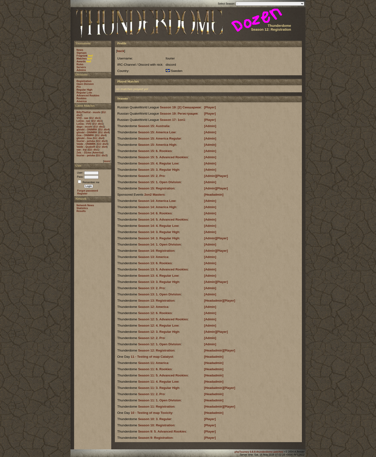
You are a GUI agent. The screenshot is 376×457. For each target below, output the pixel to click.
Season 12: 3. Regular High (158, 332)
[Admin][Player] (216, 176)
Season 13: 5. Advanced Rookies (163, 269)
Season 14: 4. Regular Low (158, 226)
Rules (79, 64)
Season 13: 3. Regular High (158, 282)
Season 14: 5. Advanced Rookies (163, 219)
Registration (83, 81)
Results (81, 211)
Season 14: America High (157, 207)
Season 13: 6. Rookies (155, 263)
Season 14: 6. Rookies (155, 213)
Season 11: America (153, 363)
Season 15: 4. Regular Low (158, 163)
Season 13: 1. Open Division (159, 294)
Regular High (84, 89)
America (81, 101)
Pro (78, 86)
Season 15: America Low (157, 132)
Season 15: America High (157, 144)
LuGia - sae (83, 120)
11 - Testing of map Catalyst (152, 356)
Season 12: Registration (156, 350)
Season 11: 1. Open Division (159, 400)
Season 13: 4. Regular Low (158, 275)
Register (82, 193)
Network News (85, 205)
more (107, 161)
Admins (81, 70)
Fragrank (82, 55)
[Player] (210, 107)
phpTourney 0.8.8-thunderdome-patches (259, 451)
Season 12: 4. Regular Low (158, 325)
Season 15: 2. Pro (151, 176)
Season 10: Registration (156, 425)
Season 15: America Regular (159, 138)
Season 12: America (153, 307)
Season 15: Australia (154, 126)
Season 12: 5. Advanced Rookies (163, 319)
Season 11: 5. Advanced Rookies (163, 375)
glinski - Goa (84, 138)
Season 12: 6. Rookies (155, 313)
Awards (81, 61)
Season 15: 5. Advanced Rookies (163, 157)
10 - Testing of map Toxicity (151, 413)
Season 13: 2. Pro (151, 288)
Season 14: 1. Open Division (159, 244)
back (120, 51)
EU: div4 (104, 129)
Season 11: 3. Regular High (158, 388)
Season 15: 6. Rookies (155, 151)
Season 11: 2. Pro (151, 394)
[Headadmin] (213, 194)
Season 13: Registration (156, 300)
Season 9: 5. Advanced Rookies (162, 431)
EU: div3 (102, 141)
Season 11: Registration (156, 406)
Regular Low (84, 92)
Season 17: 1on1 (172, 120)
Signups (81, 52)
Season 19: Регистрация (179, 113)
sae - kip (81, 149)
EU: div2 (99, 126)
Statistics (82, 208)
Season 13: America (153, 257)
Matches (81, 58)
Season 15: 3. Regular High (158, 169)
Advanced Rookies (87, 95)
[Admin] (210, 126)
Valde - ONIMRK (86, 143)
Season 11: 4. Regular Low (158, 381)
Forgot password (87, 190)
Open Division (85, 83)
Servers (81, 67)
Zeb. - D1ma (83, 152)
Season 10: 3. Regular (154, 419)
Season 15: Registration (156, 188)
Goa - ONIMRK (85, 135)
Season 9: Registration (155, 437)
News (79, 49)
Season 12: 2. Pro (151, 338)
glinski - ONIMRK (86, 129)
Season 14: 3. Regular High (158, 232)
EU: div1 (95, 118)
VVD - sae (82, 118)
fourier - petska (85, 141)
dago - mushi (84, 126)
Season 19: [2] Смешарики (180, 107)
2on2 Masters (154, 194)
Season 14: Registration (156, 250)
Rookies (81, 98)
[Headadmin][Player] (219, 300)
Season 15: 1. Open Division (159, 182)
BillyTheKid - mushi (88, 112)
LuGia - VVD (83, 123)
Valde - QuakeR (85, 146)
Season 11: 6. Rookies (155, 369)
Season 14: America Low (157, 201)
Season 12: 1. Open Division (159, 344)
